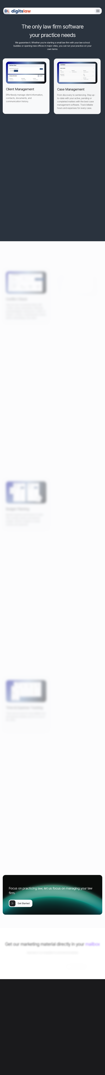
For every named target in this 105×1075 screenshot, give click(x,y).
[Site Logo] (17, 11)
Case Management (70, 96)
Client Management (20, 93)
